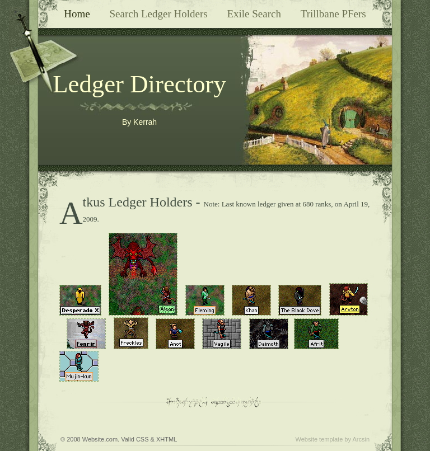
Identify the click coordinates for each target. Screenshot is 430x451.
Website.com (100, 439)
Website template (319, 439)
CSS (142, 439)
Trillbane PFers (333, 14)
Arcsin (361, 439)
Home (77, 14)
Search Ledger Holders (158, 14)
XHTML (166, 439)
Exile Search (254, 14)
